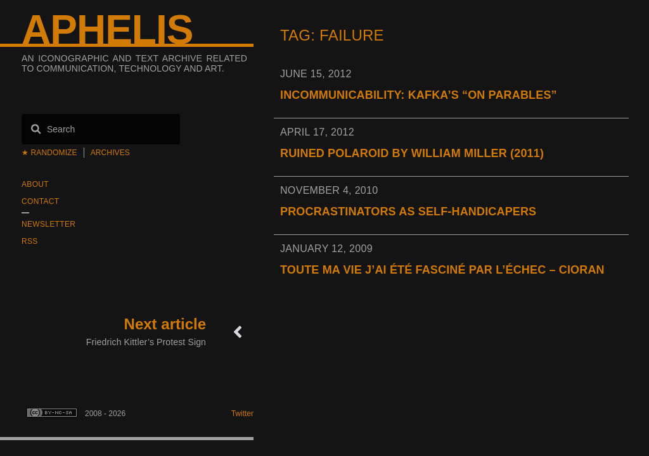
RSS (30, 241)
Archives (110, 152)
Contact (40, 201)
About (35, 184)
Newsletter (48, 224)
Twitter (242, 413)
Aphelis (107, 30)
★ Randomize (49, 152)
